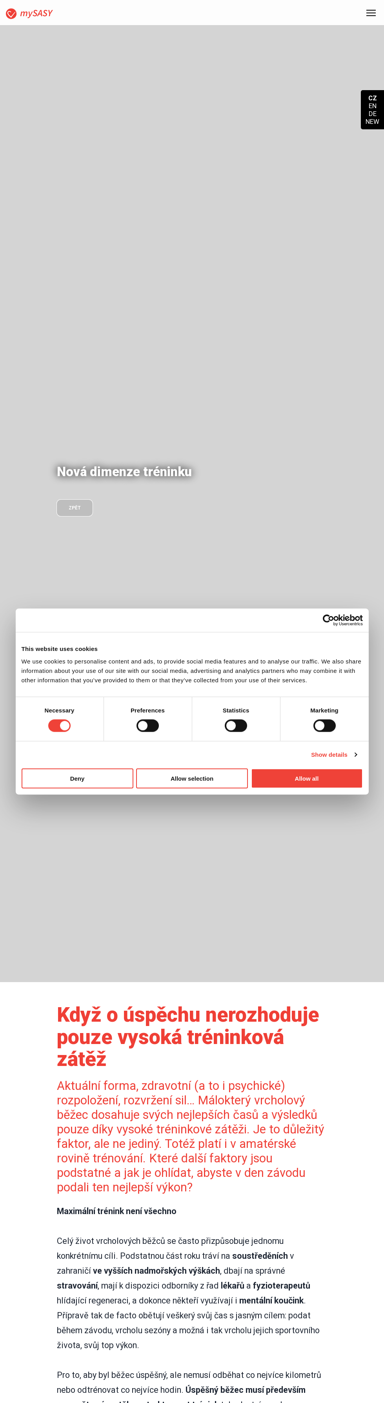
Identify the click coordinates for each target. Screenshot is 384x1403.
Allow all (307, 778)
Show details (329, 754)
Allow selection (192, 778)
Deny (77, 778)
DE (373, 114)
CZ (372, 98)
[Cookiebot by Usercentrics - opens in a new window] (328, 620)
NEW (372, 121)
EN (373, 106)
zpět (75, 508)
